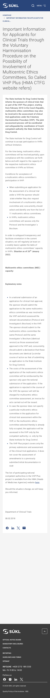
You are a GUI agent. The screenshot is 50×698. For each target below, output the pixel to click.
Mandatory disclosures (13, 644)
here (37, 482)
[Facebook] (4, 679)
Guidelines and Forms (12, 657)
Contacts (7, 648)
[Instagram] (10, 679)
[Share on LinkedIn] (13, 528)
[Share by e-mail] (24, 528)
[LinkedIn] (16, 679)
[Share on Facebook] (7, 528)
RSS (26, 691)
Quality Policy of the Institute (13, 691)
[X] (21, 679)
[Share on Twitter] (18, 528)
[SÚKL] (11, 5)
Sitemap (6, 661)
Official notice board (12, 640)
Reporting (7, 653)
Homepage (7, 15)
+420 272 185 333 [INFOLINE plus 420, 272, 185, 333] (22, 667)
